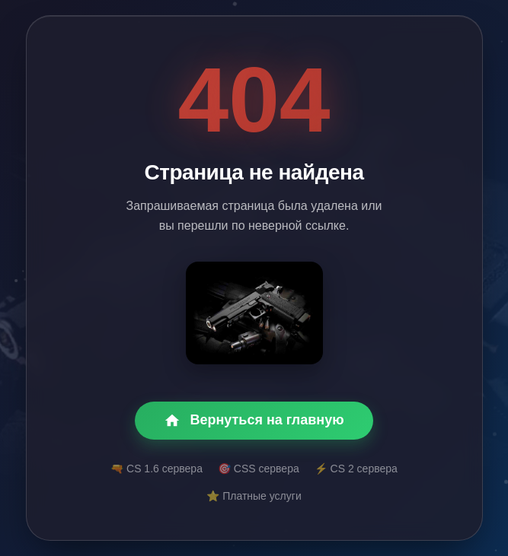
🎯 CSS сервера (258, 468)
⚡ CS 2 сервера (356, 468)
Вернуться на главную (253, 420)
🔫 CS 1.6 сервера (156, 468)
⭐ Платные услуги (253, 496)
